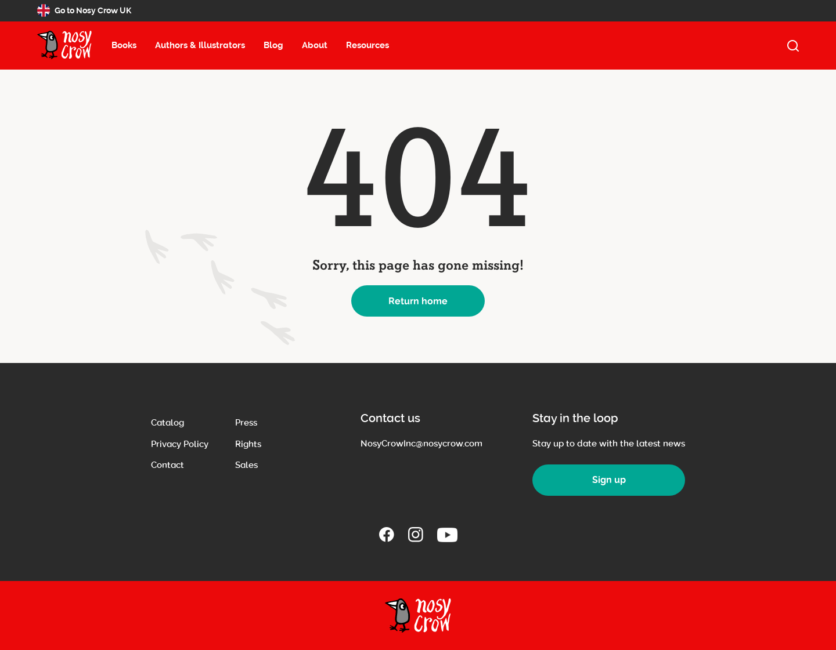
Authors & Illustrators (200, 45)
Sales (246, 465)
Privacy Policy (179, 444)
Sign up (609, 479)
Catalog (167, 422)
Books (123, 45)
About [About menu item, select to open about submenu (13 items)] (314, 45)
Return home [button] (418, 301)
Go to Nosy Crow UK (84, 10)
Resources (367, 45)
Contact (167, 465)
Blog (273, 45)
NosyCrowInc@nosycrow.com (421, 443)
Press (246, 422)
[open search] (793, 46)
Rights (248, 444)
